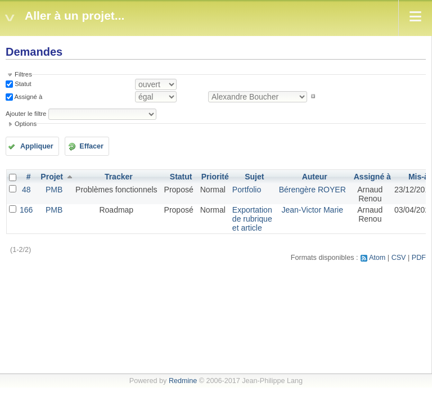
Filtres (23, 74)
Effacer (91, 146)
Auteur (314, 176)
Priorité (215, 176)
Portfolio (246, 189)
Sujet (254, 176)
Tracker (119, 176)
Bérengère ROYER (312, 189)
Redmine (183, 381)
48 (26, 189)
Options (26, 123)
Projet (51, 176)
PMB (54, 189)
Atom (377, 258)
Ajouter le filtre (26, 113)
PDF (419, 258)
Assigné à (27, 96)
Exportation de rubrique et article (252, 218)
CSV (399, 258)
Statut (22, 83)
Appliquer (36, 146)
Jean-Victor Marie (312, 209)
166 (26, 209)
